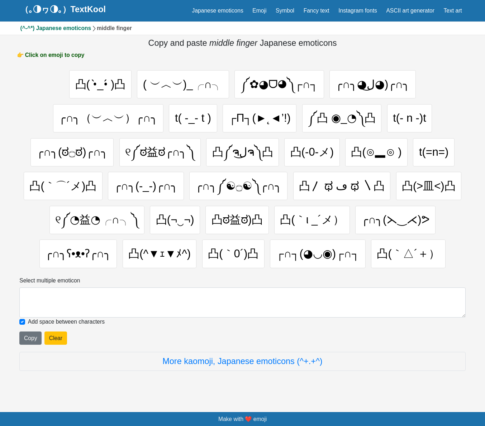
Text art (453, 11)
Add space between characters (66, 324)
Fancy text (316, 11)
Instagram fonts (357, 11)
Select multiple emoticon (49, 283)
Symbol (285, 11)
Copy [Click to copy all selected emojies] (30, 340)
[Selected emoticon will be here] (242, 305)
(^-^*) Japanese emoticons (55, 28)
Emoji (259, 11)
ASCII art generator (410, 11)
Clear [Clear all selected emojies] (55, 340)
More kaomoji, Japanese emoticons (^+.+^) (242, 363)
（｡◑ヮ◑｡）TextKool (63, 9)
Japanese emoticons (217, 11)
